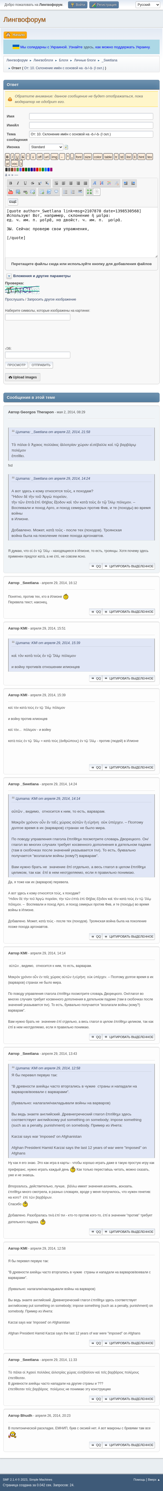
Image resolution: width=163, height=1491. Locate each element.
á (6, 175)
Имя (10, 116)
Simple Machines (40, 1479)
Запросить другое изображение (51, 299)
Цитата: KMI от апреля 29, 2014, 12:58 (48, 1068)
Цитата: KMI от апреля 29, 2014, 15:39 (48, 643)
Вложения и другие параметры (42, 276)
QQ (95, 566)
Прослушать (14, 299)
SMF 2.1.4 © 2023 (15, 1479)
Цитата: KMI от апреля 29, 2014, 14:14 (48, 799)
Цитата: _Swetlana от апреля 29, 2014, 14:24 (53, 479)
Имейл (13, 125)
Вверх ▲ (154, 1479)
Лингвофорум (24, 19)
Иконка (13, 147)
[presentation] (47, 333)
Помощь (139, 1479)
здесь (88, 47)
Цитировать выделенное (128, 566)
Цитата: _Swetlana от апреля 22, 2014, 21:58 (53, 432)
